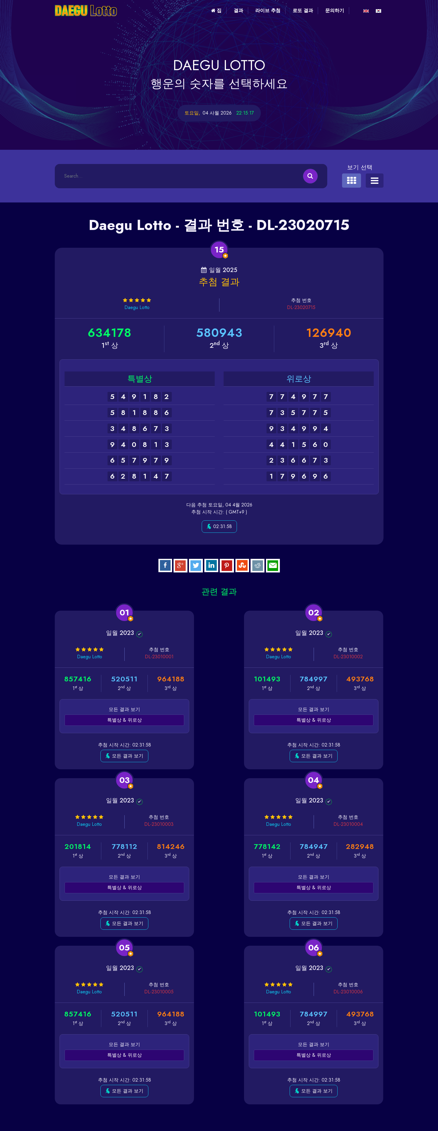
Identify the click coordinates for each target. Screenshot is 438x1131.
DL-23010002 (245, 656)
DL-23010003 (356, 656)
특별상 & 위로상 (107, 720)
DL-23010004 (133, 824)
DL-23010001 (133, 656)
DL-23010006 (356, 824)
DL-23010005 (245, 824)
